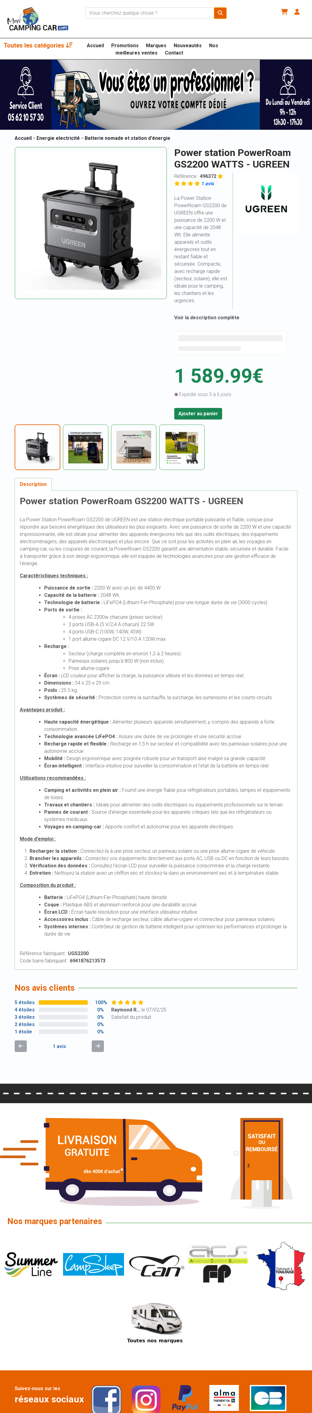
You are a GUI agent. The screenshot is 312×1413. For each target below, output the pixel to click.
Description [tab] (33, 484)
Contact (174, 53)
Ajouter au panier (198, 413)
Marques (156, 45)
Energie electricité (59, 138)
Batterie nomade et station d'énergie (127, 138)
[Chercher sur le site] (149, 13)
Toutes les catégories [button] (38, 45)
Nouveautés (188, 45)
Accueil (95, 45)
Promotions (125, 45)
